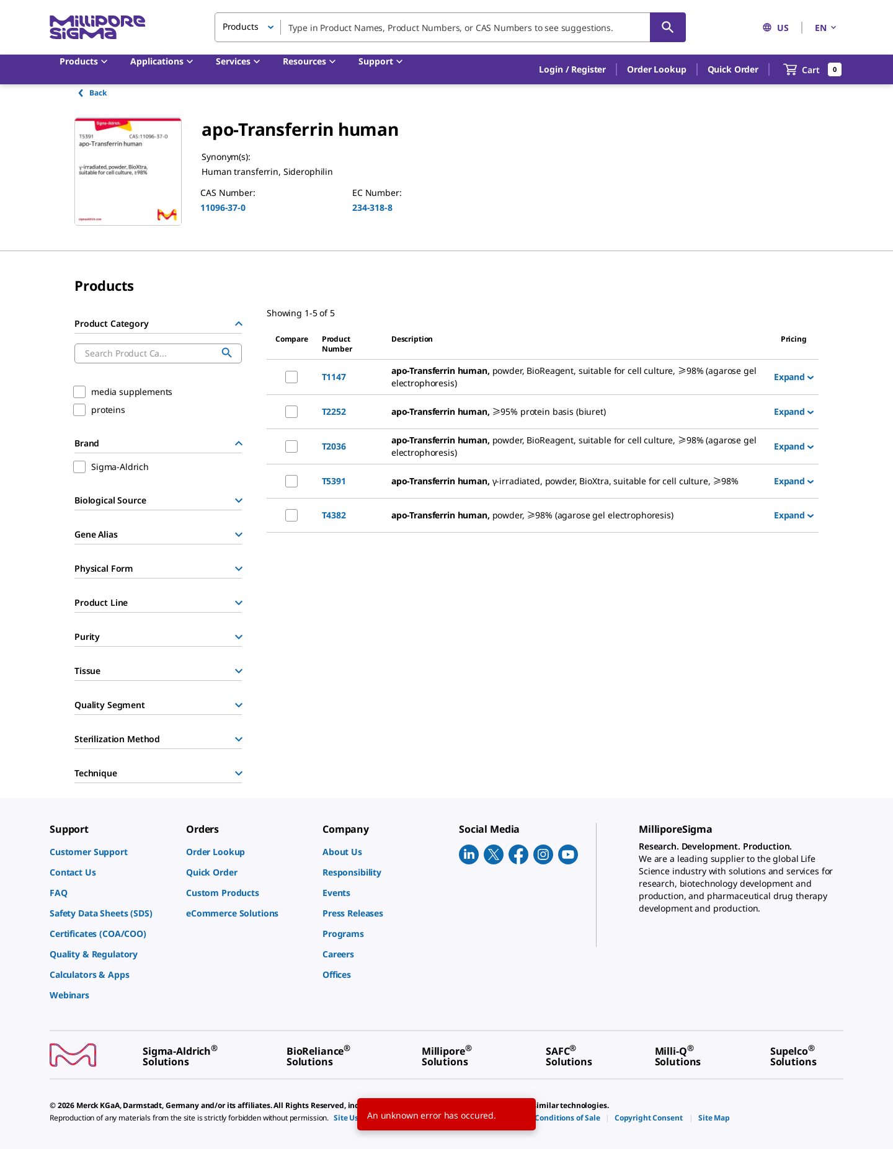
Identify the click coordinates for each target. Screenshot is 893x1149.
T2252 (334, 411)
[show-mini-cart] (812, 69)
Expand (794, 377)
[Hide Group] (238, 323)
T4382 (334, 515)
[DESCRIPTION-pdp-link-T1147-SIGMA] (577, 377)
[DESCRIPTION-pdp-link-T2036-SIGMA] (577, 446)
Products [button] (241, 26)
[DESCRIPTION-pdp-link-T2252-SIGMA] (577, 412)
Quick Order (733, 69)
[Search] (668, 27)
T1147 (334, 377)
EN (826, 27)
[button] (572, 69)
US (775, 27)
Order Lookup (656, 69)
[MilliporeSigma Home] (97, 28)
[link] (112, 852)
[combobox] (450, 27)
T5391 (334, 481)
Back (91, 92)
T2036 (334, 446)
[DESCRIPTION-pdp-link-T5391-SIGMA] (577, 481)
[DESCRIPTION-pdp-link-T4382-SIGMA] (577, 515)
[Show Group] (238, 500)
